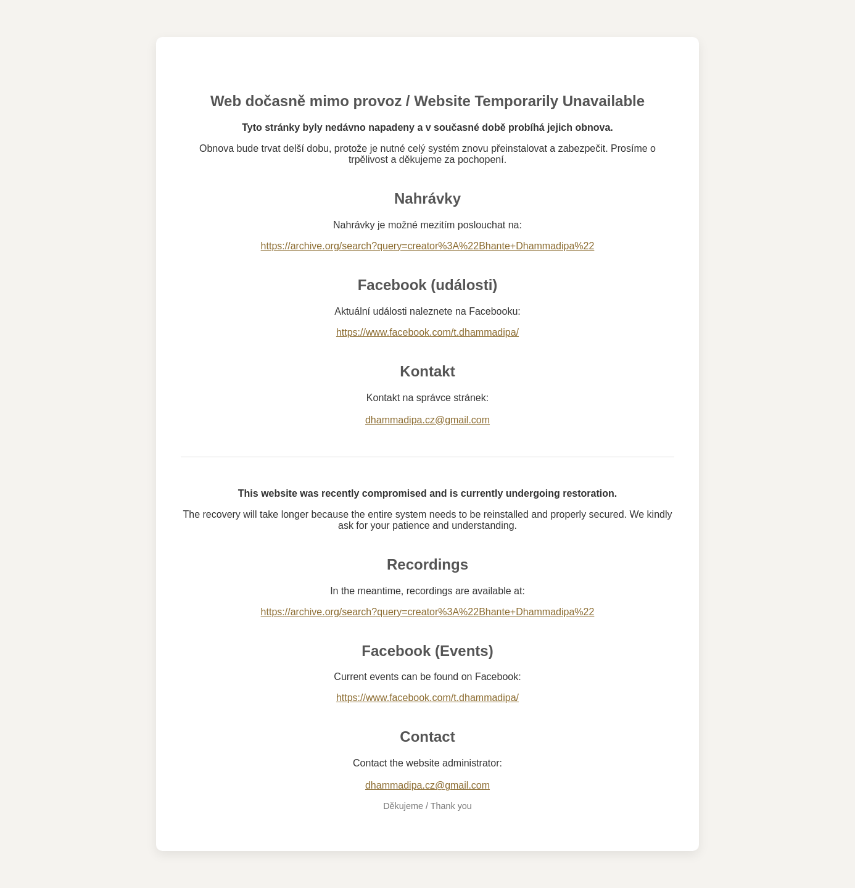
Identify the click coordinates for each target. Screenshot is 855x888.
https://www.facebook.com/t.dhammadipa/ (427, 332)
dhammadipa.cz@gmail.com (427, 420)
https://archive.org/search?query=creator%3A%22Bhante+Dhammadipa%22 (428, 246)
